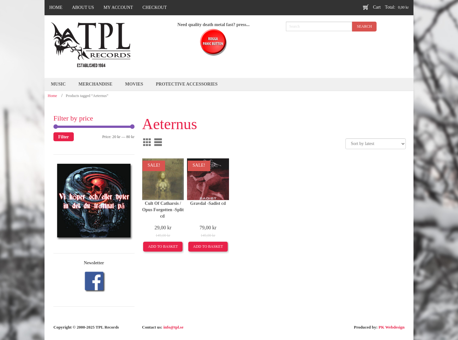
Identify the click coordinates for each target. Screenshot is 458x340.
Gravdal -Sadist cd (208, 203)
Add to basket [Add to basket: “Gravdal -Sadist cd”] (208, 246)
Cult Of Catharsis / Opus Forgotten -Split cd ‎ (163, 210)
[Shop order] (375, 143)
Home (52, 96)
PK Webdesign (391, 327)
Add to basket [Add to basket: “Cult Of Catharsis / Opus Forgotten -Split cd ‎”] (163, 246)
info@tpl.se (173, 327)
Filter (63, 136)
